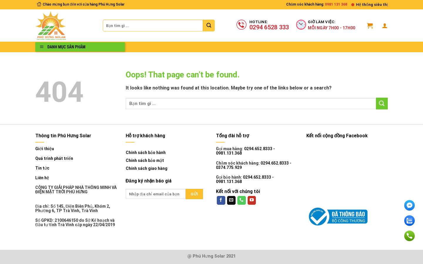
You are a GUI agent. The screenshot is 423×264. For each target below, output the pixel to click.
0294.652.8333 (258, 148)
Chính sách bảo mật (145, 160)
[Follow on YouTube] (252, 200)
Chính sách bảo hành (146, 152)
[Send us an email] (231, 200)
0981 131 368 (336, 4)
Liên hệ (42, 178)
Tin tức (42, 168)
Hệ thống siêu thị (372, 4)
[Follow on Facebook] (221, 200)
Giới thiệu (44, 149)
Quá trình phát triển (54, 158)
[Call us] (241, 200)
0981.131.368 (229, 153)
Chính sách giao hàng (146, 168)
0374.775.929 (229, 167)
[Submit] (209, 25)
